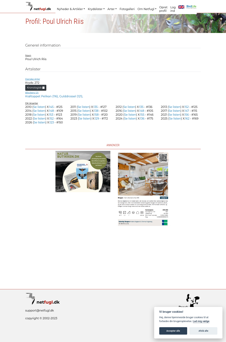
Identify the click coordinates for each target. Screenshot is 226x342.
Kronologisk (35, 87)
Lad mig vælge (201, 321)
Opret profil (163, 9)
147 (187, 110)
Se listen (39, 107)
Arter (111, 9)
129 (97, 118)
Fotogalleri (127, 9)
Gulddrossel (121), (71, 96)
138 (96, 110)
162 (187, 118)
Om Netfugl (146, 9)
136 (142, 118)
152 (187, 107)
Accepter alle (173, 330)
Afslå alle (203, 330)
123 (52, 122)
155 (142, 114)
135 (96, 107)
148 (51, 110)
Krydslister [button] (95, 9)
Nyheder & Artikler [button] (70, 9)
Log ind (173, 9)
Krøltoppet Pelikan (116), (42, 96)
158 (96, 114)
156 (187, 114)
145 (51, 107)
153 (51, 114)
